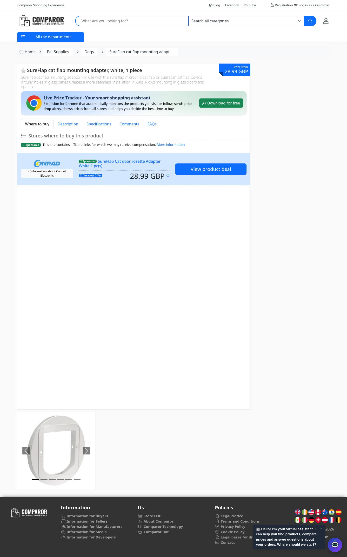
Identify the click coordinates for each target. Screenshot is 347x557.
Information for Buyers (84, 515)
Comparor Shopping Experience (40, 5)
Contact (225, 542)
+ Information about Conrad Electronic (47, 173)
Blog (214, 5)
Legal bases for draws (237, 537)
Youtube (249, 5)
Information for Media (84, 531)
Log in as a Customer (314, 5)
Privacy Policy (230, 526)
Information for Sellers (84, 521)
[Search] (310, 21)
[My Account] (325, 21)
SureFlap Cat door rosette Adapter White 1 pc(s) (120, 163)
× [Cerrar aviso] (321, 528)
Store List (149, 515)
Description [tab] (68, 124)
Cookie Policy (230, 531)
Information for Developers (88, 537)
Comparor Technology (160, 526)
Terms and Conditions (237, 521)
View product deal (211, 169)
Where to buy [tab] (37, 124)
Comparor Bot (153, 531)
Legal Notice (229, 515)
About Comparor (156, 521)
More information (171, 144)
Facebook (231, 5)
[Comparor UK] (41, 21)
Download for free (221, 103)
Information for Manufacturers (91, 526)
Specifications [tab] (99, 124)
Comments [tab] (129, 124)
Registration (284, 5)
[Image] (35, 479)
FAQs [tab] (152, 124)
